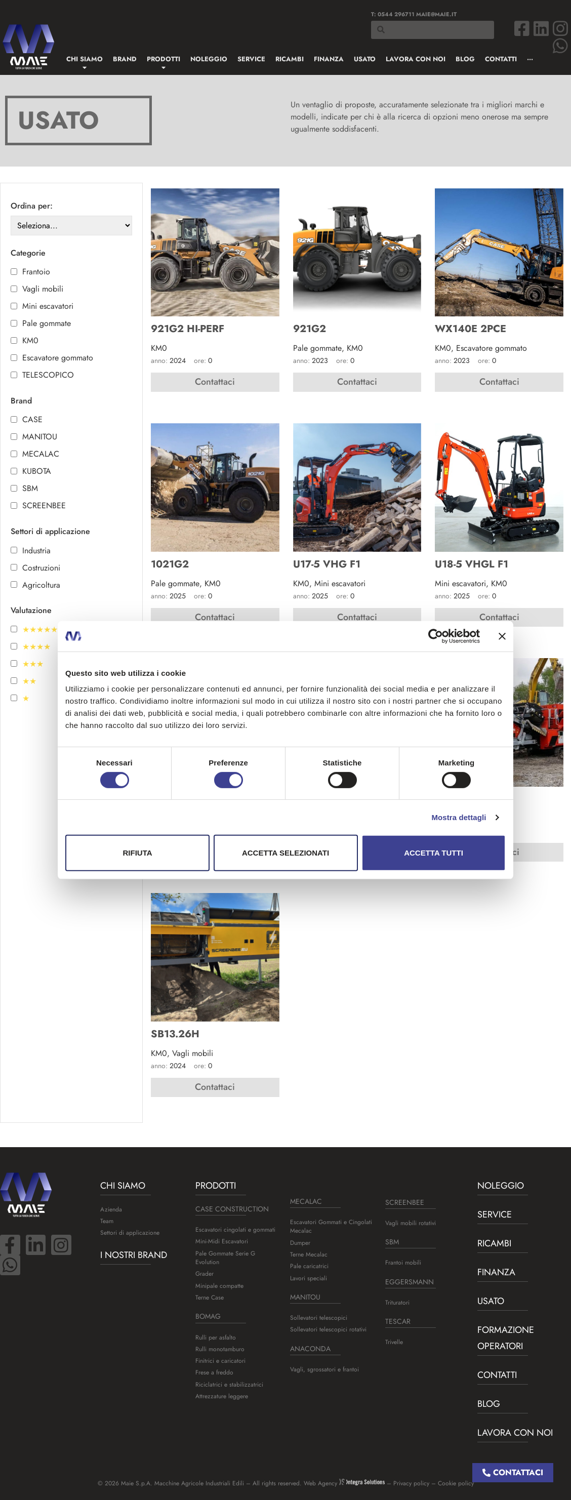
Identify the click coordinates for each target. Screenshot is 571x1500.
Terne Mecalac (309, 1254)
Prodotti (215, 1185)
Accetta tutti (433, 852)
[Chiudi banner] (502, 635)
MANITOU (39, 437)
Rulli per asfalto (215, 1337)
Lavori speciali (308, 1278)
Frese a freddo (214, 1372)
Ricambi (494, 1243)
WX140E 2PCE (470, 328)
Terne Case (209, 1297)
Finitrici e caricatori (220, 1360)
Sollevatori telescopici (318, 1317)
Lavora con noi (515, 1432)
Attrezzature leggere (221, 1396)
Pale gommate (46, 323)
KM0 (30, 341)
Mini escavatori (47, 306)
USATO (490, 1301)
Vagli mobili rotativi (410, 1223)
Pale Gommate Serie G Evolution (225, 1258)
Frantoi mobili (403, 1262)
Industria (36, 551)
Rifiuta (137, 852)
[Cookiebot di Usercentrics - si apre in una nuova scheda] (435, 635)
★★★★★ (40, 630)
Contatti (497, 1375)
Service (494, 1214)
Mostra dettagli (458, 817)
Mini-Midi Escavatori (221, 1241)
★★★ (33, 664)
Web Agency (344, 1483)
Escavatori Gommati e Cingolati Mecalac (331, 1226)
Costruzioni (41, 568)
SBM (30, 488)
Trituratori (397, 1302)
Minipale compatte (219, 1285)
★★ (29, 681)
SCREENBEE (44, 506)
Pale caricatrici (309, 1266)
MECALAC (40, 454)
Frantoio (36, 272)
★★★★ (36, 647)
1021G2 (170, 564)
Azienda (111, 1209)
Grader (204, 1273)
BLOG (488, 1403)
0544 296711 (396, 14)
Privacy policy (411, 1483)
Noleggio (500, 1185)
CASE (32, 420)
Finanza (496, 1272)
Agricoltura (41, 585)
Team (106, 1221)
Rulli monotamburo (219, 1349)
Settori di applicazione (129, 1232)
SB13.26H (175, 1034)
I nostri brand (133, 1255)
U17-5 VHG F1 (326, 564)
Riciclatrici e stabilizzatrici (229, 1384)
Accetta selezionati (285, 852)
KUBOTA (36, 471)
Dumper (300, 1242)
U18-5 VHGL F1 (471, 564)
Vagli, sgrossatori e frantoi (324, 1369)
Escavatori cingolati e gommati (235, 1229)
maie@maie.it (436, 14)
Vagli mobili (42, 289)
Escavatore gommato (57, 358)
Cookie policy (456, 1483)
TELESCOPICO (48, 375)
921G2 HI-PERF (187, 328)
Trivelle (394, 1342)
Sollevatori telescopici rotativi (328, 1329)
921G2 (309, 328)
